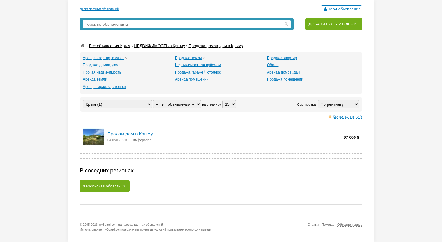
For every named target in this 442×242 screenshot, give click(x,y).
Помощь (328, 224)
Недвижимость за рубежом (198, 65)
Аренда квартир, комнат (103, 58)
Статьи (313, 224)
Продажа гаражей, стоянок (198, 72)
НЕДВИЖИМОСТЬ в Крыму (159, 45)
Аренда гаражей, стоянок (104, 87)
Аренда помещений (192, 79)
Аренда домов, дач (283, 72)
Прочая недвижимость (102, 72)
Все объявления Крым (109, 45)
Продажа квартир (282, 58)
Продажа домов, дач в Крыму (215, 45)
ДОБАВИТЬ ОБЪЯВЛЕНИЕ (333, 24)
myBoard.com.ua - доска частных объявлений (131, 224)
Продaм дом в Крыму (130, 133)
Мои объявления (341, 9)
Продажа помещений (285, 79)
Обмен (273, 65)
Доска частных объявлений (99, 9)
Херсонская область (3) (104, 186)
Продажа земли (188, 58)
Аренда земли (95, 79)
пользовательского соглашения (189, 229)
